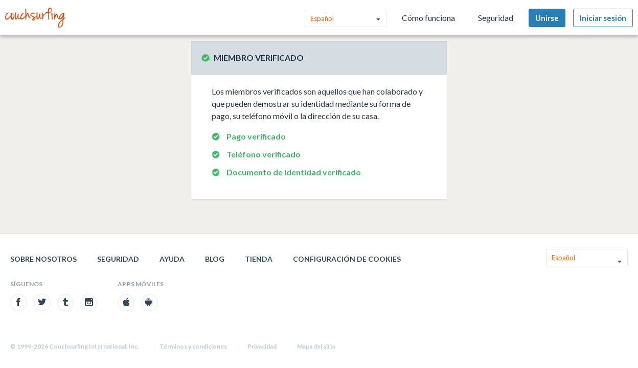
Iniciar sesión (603, 17)
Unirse (547, 17)
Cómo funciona (428, 17)
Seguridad (495, 17)
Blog (214, 259)
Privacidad (262, 346)
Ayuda (172, 259)
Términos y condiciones (193, 346)
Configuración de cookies (347, 259)
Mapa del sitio (316, 346)
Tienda (258, 259)
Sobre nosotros (43, 259)
